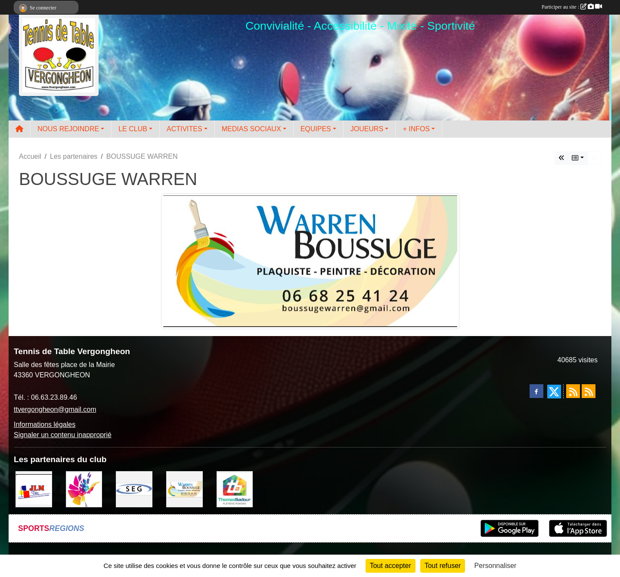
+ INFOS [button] (416, 129)
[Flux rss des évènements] (588, 391)
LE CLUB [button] (132, 129)
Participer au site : (572, 7)
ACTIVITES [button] (184, 129)
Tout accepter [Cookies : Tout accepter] (390, 565)
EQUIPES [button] (316, 129)
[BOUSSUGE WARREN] (184, 488)
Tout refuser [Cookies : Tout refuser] (443, 565)
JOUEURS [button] (366, 129)
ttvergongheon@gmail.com (55, 409)
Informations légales (44, 424)
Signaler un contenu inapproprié (63, 434)
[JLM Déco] (34, 488)
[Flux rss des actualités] (573, 391)
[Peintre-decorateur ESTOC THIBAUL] (84, 488)
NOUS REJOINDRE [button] (68, 129)
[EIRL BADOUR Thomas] (235, 488)
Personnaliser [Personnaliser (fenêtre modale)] (495, 565)
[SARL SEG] (134, 488)
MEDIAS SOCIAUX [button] (251, 129)
